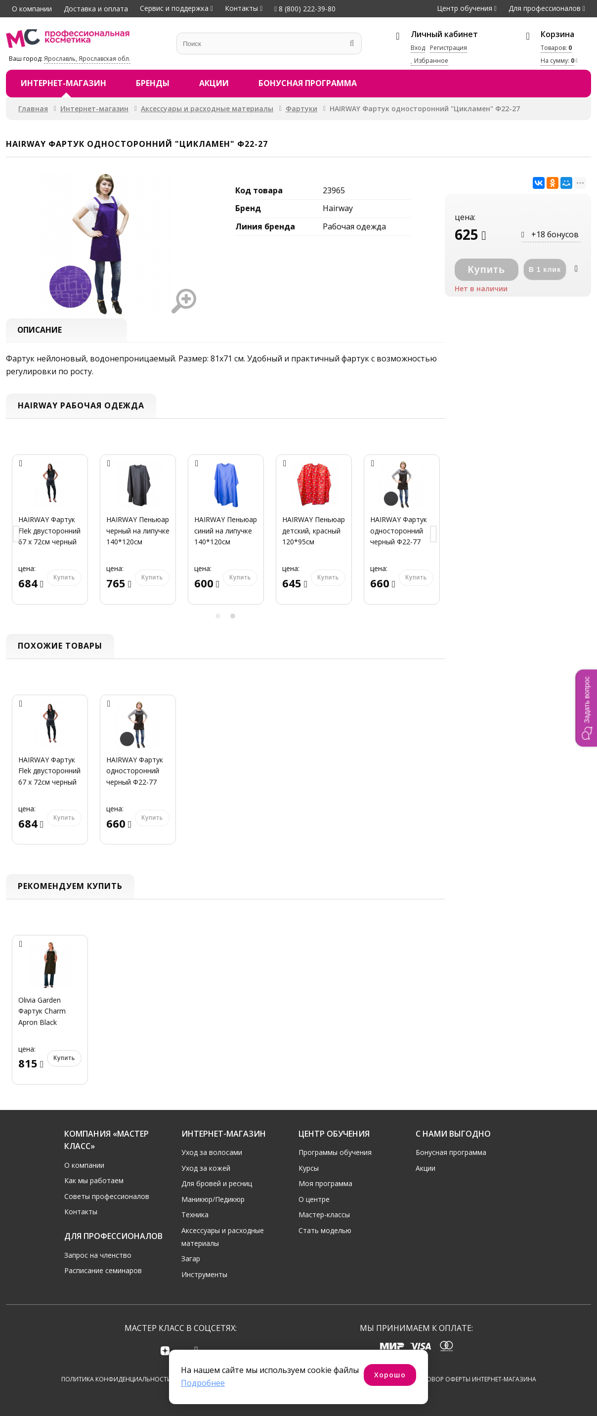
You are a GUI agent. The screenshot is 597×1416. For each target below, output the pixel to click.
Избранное (429, 60)
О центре (314, 1198)
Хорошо (390, 1374)
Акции (214, 83)
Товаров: (556, 48)
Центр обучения (464, 8)
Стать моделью (324, 1230)
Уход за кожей (205, 1167)
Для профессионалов (545, 8)
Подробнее (203, 1382)
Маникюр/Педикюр (213, 1198)
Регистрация (448, 48)
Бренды (153, 83)
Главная (33, 108)
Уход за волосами (211, 1151)
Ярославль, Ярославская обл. (87, 58)
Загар (190, 1258)
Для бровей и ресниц (216, 1183)
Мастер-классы (324, 1214)
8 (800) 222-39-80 (305, 8)
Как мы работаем (94, 1180)
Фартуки (301, 108)
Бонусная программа (307, 83)
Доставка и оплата (96, 8)
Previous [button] (17, 536)
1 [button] (218, 616)
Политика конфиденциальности (116, 1379)
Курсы (308, 1167)
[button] (586, 708)
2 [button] (233, 616)
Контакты (241, 8)
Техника (195, 1214)
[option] (50, 536)
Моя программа (325, 1183)
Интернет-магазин (63, 83)
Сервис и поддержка (174, 8)
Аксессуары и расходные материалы (207, 108)
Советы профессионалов (106, 1195)
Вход (418, 48)
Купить (64, 1058)
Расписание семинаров (103, 1270)
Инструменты (204, 1274)
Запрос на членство (97, 1254)
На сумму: (557, 60)
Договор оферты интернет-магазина (475, 1379)
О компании (32, 8)
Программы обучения (335, 1151)
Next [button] (434, 536)
